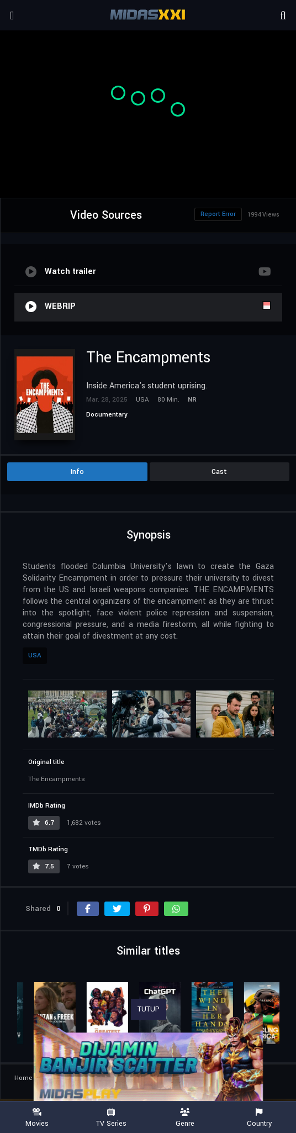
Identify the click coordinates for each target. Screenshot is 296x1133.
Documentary (107, 414)
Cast (219, 472)
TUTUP (149, 1009)
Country (259, 1117)
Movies (37, 1117)
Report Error (218, 214)
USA (34, 655)
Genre (185, 1117)
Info (77, 472)
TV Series (111, 1117)
